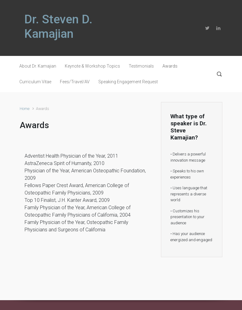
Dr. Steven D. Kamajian (58, 26)
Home (24, 108)
